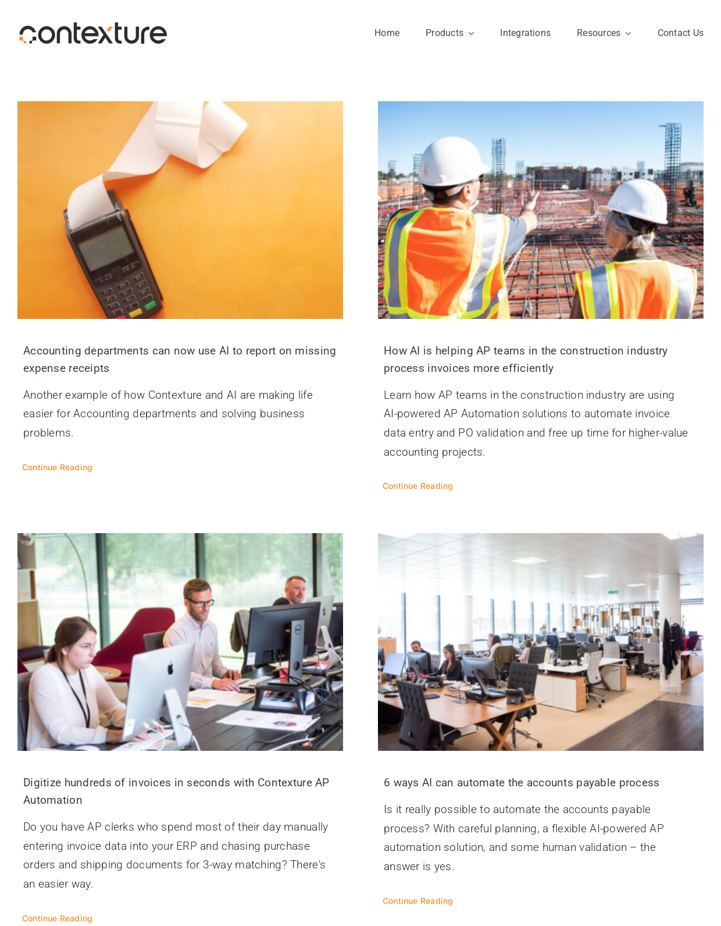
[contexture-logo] (93, 27)
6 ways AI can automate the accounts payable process (522, 782)
